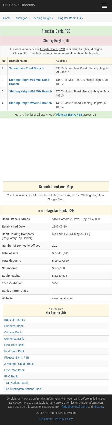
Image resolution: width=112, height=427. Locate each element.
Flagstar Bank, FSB (16, 357)
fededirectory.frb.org (74, 406)
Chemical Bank (13, 326)
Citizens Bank (13, 332)
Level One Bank (14, 370)
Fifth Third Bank (14, 345)
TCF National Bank (16, 382)
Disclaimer (46, 418)
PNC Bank (11, 376)
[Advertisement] (56, 150)
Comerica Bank (14, 338)
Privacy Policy (64, 418)
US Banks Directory (19, 5)
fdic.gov (98, 406)
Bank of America (14, 319)
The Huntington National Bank (23, 389)
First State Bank (14, 351)
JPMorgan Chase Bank (19, 363)
